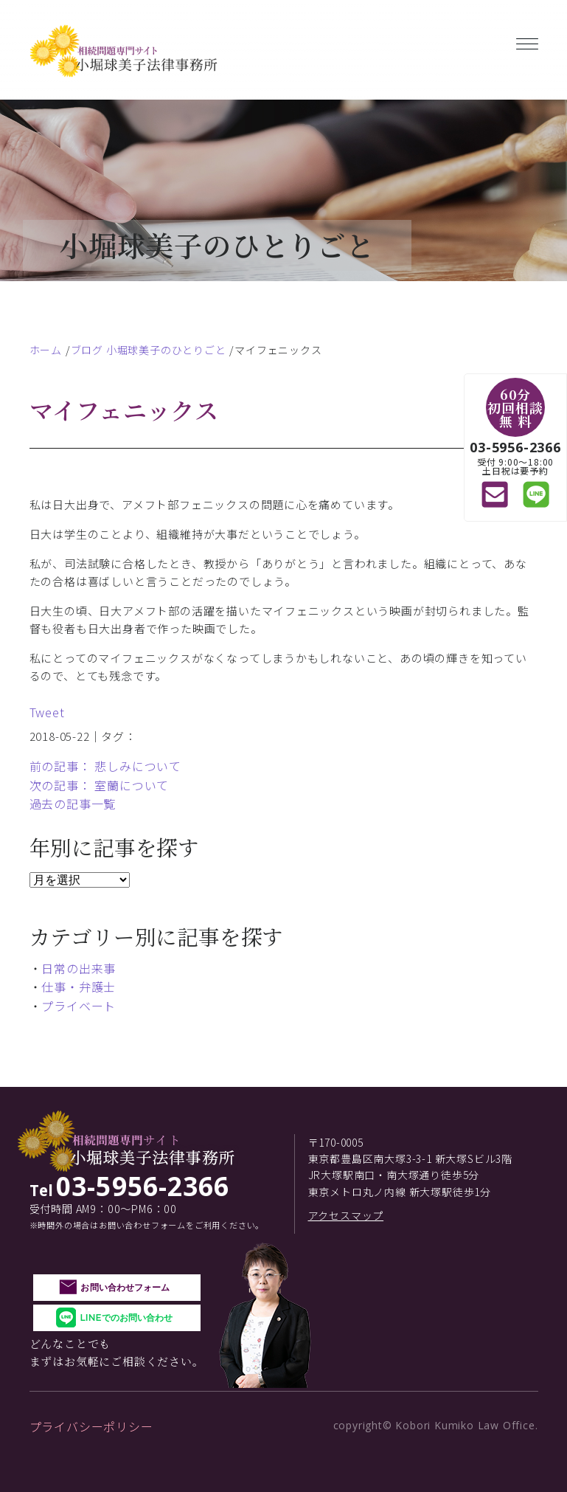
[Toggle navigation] (527, 41)
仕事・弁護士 (78, 986)
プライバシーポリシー (91, 1426)
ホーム (45, 349)
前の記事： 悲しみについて (105, 766)
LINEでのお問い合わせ (126, 1317)
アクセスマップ (346, 1215)
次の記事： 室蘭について (99, 785)
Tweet (47, 712)
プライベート (78, 1006)
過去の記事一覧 (72, 803)
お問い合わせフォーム (125, 1287)
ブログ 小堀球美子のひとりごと (148, 349)
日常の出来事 (78, 968)
